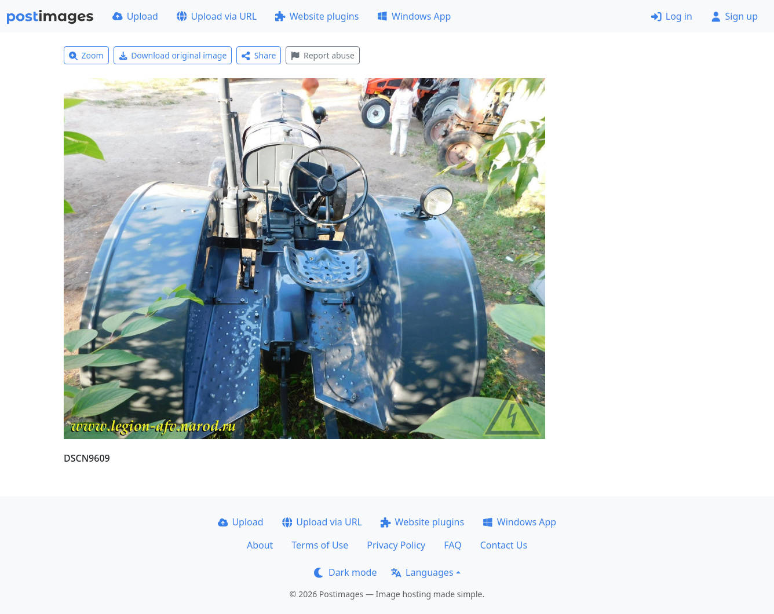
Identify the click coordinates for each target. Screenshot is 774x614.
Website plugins (317, 16)
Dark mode (345, 572)
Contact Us (503, 545)
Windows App (414, 16)
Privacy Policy (396, 545)
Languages (422, 572)
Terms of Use (319, 545)
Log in (671, 16)
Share (259, 55)
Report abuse (322, 55)
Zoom (86, 55)
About (260, 545)
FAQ (452, 545)
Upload (135, 16)
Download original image (173, 55)
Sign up (734, 16)
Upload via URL (217, 16)
